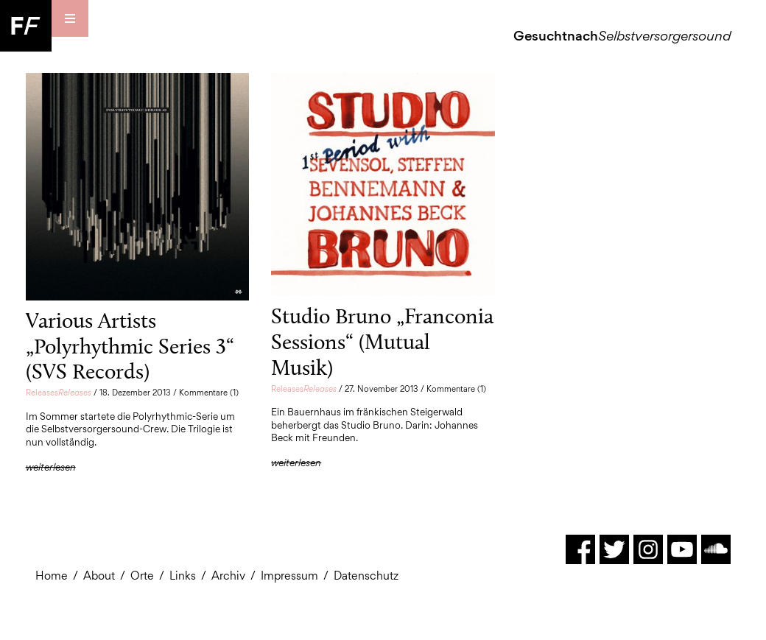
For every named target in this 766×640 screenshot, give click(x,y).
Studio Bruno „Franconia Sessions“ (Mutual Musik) (382, 341)
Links (182, 576)
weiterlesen (51, 467)
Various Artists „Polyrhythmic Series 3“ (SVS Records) (130, 346)
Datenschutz (366, 576)
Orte (142, 576)
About (99, 576)
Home (51, 576)
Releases (58, 392)
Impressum (289, 576)
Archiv (228, 576)
